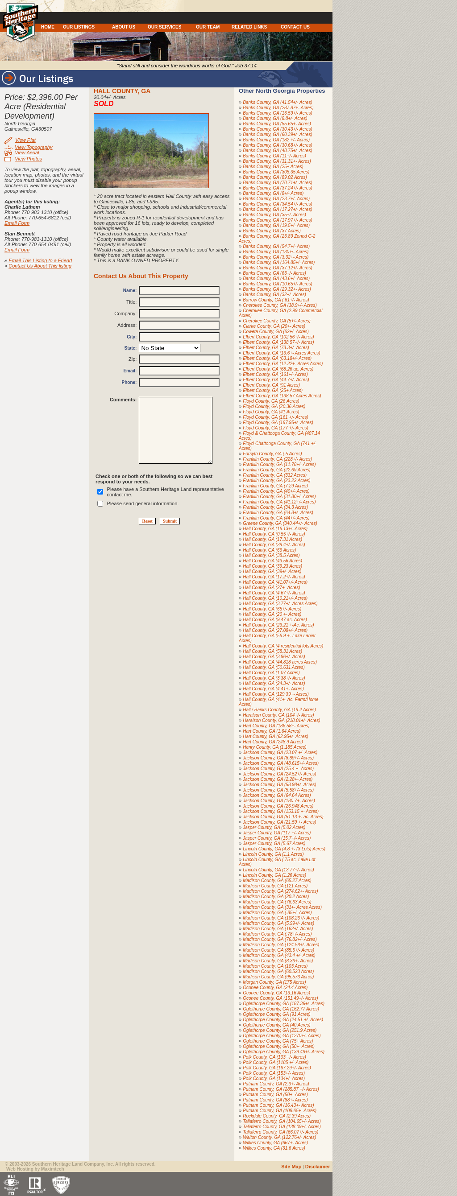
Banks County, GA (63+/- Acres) (274, 273)
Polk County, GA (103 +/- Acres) (274, 1057)
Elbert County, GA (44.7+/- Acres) (276, 379)
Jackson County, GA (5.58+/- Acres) (278, 790)
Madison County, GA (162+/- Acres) (278, 928)
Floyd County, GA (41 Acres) (271, 411)
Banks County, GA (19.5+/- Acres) (276, 225)
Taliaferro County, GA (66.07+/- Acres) (280, 1132)
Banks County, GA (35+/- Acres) (274, 214)
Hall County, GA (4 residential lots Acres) (283, 645)
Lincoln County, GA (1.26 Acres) (274, 875)
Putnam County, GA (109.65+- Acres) (279, 1110)
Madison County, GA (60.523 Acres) (278, 971)
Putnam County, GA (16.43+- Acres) (278, 1105)
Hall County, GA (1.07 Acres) (271, 672)
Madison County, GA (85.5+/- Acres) (278, 950)
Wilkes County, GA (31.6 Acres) (274, 1148)
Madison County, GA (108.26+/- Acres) (281, 918)
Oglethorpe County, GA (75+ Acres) (278, 1041)
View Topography (33, 147)
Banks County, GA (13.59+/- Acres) (277, 113)
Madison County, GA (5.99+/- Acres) (278, 923)
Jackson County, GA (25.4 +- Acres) (278, 768)
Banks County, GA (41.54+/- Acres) (277, 102)
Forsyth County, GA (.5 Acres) (272, 453)
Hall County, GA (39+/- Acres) (272, 571)
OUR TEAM (208, 27)
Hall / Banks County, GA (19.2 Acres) (279, 709)
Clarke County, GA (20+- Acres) (274, 326)
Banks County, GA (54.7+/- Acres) (276, 246)
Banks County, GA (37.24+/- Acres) (277, 188)
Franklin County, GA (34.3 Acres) (275, 507)
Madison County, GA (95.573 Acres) (278, 976)
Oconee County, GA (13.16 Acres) (276, 992)
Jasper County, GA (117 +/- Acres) (277, 832)
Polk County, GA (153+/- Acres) (274, 1073)
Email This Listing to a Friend (40, 260)
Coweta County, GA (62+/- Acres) (276, 331)
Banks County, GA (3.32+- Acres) (275, 257)
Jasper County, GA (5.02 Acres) (274, 827)
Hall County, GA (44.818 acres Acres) (280, 662)
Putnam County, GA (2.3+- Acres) (276, 1083)
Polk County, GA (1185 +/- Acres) (275, 1062)
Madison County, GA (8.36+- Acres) (278, 960)
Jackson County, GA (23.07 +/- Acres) (280, 752)
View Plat (25, 140)
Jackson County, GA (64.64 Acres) (277, 795)
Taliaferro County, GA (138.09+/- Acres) (282, 1126)
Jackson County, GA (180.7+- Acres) (279, 800)
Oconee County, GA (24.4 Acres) (275, 987)
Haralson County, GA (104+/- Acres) (278, 715)
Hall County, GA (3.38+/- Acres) (274, 678)
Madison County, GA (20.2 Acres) (276, 896)
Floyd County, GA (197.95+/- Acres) (278, 422)
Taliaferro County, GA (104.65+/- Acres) (282, 1121)
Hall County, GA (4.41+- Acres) (273, 688)
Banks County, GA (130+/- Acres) (275, 251)
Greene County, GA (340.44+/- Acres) (280, 523)
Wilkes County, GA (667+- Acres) (275, 1142)
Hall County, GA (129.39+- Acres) (276, 694)
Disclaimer (317, 1166)
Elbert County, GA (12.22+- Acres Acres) (283, 363)
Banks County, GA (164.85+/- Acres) (279, 262)
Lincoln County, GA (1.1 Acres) (273, 854)
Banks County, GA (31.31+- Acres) (277, 161)
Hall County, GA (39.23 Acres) (272, 566)
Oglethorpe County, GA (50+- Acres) (279, 1046)
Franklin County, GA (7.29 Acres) (275, 485)
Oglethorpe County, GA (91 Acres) (276, 1014)
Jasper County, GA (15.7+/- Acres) (277, 838)
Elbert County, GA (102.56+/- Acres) (278, 336)
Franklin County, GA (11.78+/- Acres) (279, 464)
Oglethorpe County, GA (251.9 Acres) (279, 1030)
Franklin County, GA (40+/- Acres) (276, 491)
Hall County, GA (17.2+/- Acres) (274, 576)
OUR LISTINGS (79, 27)
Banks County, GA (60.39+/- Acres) (277, 134)
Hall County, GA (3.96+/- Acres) (274, 656)
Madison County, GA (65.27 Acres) (277, 880)
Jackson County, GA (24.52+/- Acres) (279, 773)
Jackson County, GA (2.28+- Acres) (277, 779)
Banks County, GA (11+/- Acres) (274, 155)
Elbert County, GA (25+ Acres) (273, 390)
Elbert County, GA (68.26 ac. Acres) (278, 369)
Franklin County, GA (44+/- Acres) (276, 518)
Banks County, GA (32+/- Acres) (274, 294)
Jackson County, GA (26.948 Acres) (278, 806)
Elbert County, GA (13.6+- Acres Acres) (281, 353)
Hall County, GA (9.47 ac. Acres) (275, 619)
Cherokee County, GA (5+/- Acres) (277, 320)
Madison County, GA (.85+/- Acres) (277, 912)
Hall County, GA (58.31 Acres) (272, 651)
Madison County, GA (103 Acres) (275, 966)
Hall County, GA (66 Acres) (269, 550)
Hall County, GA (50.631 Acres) (274, 667)
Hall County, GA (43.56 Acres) (272, 560)
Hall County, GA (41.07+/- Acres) (275, 582)
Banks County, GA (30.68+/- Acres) (277, 145)
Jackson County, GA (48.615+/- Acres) (281, 763)
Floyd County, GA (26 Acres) (271, 401)
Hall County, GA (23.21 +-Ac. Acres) (278, 625)
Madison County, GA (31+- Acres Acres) (282, 907)
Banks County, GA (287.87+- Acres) (278, 107)
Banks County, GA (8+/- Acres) (273, 193)
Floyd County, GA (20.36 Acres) (274, 406)
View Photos (28, 158)
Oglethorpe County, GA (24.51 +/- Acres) (283, 1019)
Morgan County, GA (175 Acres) (274, 982)
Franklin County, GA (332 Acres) (275, 475)
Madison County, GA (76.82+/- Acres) (280, 939)
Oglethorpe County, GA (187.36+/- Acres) (283, 1003)
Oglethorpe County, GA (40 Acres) (276, 1025)
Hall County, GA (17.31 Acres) (272, 539)
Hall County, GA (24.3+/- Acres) (274, 683)
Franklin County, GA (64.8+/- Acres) (278, 512)
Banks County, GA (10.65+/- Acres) (277, 283)
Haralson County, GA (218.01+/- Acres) (281, 720)
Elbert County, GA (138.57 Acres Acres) (282, 395)
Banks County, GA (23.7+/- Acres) (276, 198)
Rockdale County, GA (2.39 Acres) (277, 1116)
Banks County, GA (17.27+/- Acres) (277, 209)
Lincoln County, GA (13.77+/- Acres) (278, 869)
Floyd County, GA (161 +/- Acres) (275, 417)
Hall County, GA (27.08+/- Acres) (275, 630)
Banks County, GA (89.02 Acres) (275, 177)
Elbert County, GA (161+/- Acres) (275, 374)
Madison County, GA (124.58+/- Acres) (281, 944)
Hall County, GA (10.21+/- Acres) (275, 598)
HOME (47, 27)
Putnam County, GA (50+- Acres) (275, 1094)
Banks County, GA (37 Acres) (272, 230)
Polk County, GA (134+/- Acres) (274, 1078)
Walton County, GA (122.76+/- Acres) (279, 1137)
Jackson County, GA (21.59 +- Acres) (279, 822)
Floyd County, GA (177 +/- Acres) (275, 427)
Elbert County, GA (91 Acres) (271, 385)
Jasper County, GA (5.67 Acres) (274, 843)
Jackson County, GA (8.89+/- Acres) (278, 757)
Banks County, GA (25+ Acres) (273, 166)
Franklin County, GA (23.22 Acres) (276, 480)
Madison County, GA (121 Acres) (275, 885)
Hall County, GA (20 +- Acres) (272, 614)
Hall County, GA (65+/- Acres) (272, 608)
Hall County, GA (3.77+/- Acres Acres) (280, 603)
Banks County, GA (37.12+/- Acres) (277, 267)
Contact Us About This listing (39, 265)
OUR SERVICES (164, 27)
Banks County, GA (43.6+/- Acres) (276, 278)
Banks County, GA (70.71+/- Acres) (277, 182)
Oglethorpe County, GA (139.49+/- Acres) (283, 1051)
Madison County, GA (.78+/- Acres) (277, 934)
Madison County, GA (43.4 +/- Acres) (279, 955)
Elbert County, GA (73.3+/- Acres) (276, 347)
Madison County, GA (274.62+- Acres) (280, 891)
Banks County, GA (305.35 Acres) (276, 171)
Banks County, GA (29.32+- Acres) (277, 289)
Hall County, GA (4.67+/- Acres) (274, 592)
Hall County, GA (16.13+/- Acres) (275, 528)
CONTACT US (295, 27)
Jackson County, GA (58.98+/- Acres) (279, 784)
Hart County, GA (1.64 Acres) (271, 731)
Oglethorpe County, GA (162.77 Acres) (281, 1008)
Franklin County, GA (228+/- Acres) (277, 459)
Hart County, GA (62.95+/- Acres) (275, 736)
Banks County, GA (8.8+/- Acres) (275, 118)
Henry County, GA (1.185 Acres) (274, 747)
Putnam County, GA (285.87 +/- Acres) (281, 1089)
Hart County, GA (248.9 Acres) (273, 741)
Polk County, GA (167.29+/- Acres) (277, 1067)
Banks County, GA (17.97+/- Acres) (277, 220)
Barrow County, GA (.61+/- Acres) (276, 299)
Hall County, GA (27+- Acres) (271, 587)
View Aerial (27, 152)
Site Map (291, 1166)
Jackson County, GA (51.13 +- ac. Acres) (283, 816)
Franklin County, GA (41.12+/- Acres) (279, 501)
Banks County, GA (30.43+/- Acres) (277, 129)
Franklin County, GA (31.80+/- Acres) (279, 496)
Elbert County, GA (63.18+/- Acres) (277, 358)
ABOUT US (123, 27)
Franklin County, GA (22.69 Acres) (276, 469)
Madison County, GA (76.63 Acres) (277, 901)
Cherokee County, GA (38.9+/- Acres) (280, 305)
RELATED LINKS (249, 27)
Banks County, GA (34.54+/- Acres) (277, 204)
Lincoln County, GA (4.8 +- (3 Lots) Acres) (284, 848)
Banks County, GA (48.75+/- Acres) (277, 150)
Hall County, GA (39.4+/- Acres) (274, 544)
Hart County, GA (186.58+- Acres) (276, 725)
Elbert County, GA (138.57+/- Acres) (278, 342)
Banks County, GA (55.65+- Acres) (277, 123)
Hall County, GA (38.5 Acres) (271, 555)
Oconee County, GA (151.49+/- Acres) (280, 998)
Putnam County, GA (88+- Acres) (275, 1099)
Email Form (16, 223)
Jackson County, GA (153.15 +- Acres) (281, 811)
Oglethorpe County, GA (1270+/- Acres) (281, 1035)
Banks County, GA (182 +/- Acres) (276, 139)
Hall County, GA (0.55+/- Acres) (274, 534)
